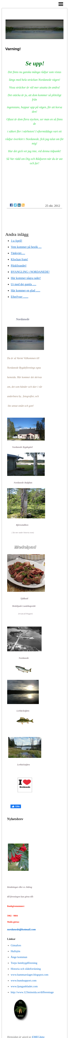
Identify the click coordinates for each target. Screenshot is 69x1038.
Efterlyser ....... (19, 296)
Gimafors (16, 945)
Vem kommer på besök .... (26, 246)
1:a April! (16, 240)
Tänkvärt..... (18, 253)
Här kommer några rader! (26, 278)
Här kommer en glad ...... (25, 290)
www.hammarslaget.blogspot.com (29, 974)
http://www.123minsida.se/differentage (32, 992)
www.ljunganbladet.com (24, 986)
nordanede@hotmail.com (21, 929)
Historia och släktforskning (26, 968)
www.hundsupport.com (23, 980)
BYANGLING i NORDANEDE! (30, 271)
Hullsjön (15, 951)
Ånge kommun (19, 957)
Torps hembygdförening (24, 962)
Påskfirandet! (18, 265)
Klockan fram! (19, 259)
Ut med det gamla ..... (23, 284)
